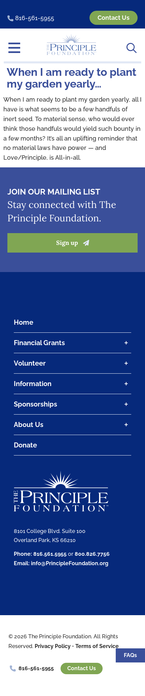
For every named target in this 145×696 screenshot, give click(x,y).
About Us (72, 424)
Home (23, 322)
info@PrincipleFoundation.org (69, 563)
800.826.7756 (92, 554)
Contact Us (81, 668)
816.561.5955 (50, 554)
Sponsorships (72, 404)
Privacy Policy (53, 646)
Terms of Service (97, 646)
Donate (25, 445)
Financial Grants (72, 343)
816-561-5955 (36, 668)
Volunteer (72, 363)
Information (72, 383)
